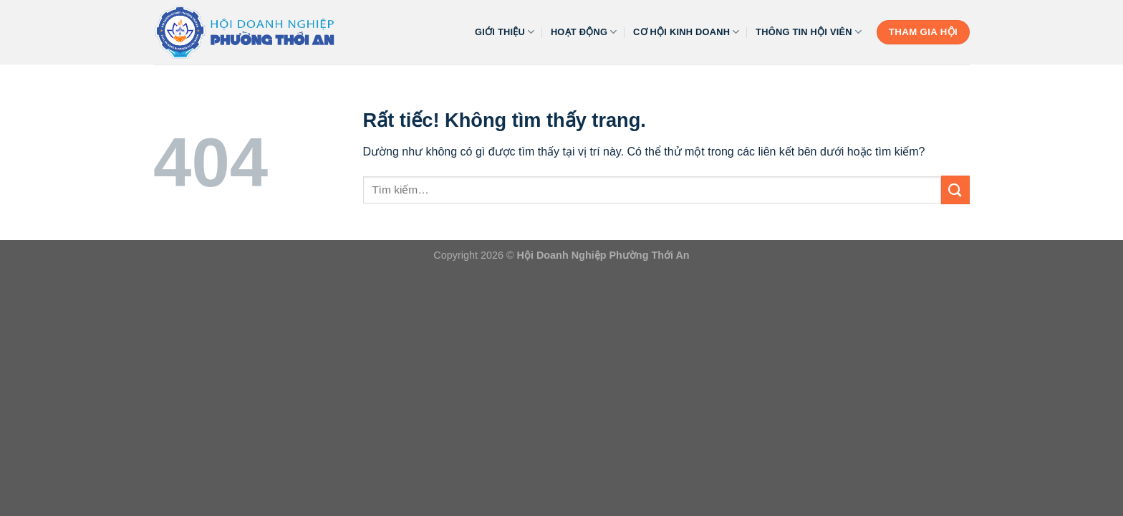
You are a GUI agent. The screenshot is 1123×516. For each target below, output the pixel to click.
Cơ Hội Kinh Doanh (686, 32)
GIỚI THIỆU (505, 32)
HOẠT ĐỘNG (584, 32)
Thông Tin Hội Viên (809, 32)
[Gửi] (955, 190)
